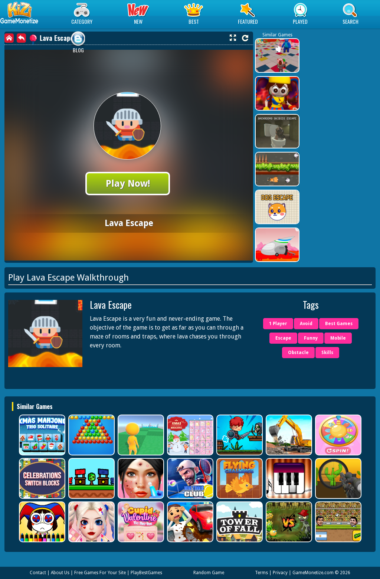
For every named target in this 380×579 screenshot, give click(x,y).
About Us (60, 572)
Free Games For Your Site (100, 572)
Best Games (339, 323)
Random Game (208, 572)
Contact (38, 572)
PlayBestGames (146, 572)
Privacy (280, 572)
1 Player (278, 323)
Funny (311, 338)
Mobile (338, 338)
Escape (283, 338)
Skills (327, 352)
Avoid (306, 323)
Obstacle (298, 352)
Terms (261, 572)
